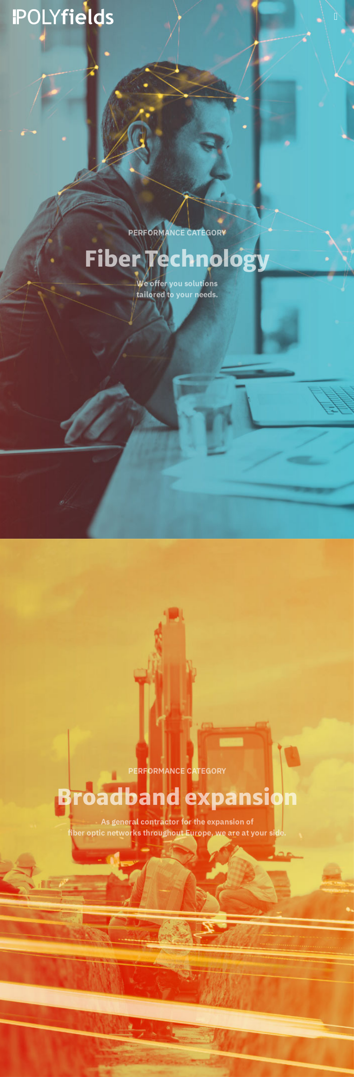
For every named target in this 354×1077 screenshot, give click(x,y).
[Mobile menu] (335, 16)
